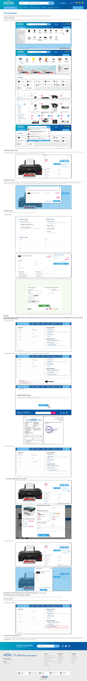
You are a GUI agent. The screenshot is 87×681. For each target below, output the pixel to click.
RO (69, 7)
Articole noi (33, 7)
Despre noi (26, 7)
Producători (60, 655)
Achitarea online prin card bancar (50, 661)
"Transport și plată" (41, 592)
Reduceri (20, 7)
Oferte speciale (60, 657)
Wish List (59, 661)
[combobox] (23, 3)
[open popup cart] (82, 3)
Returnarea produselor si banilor (50, 657)
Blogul (56, 7)
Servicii (38, 7)
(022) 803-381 (63, 3)
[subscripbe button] (56, 646)
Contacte (44, 7)
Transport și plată (47, 658)
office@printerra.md (7, 663)
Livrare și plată (50, 7)
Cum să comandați (47, 655)
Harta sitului (46, 664)
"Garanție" (22, 638)
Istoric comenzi (60, 658)
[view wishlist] (79, 3)
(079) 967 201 (63, 2)
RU (71, 7)
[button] (40, 7)
